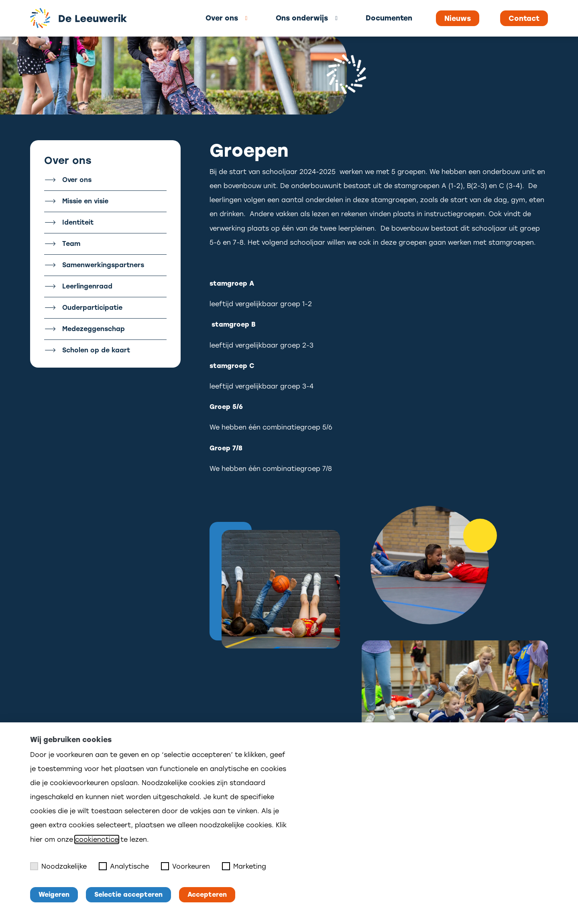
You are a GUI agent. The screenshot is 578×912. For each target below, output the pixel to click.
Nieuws (457, 18)
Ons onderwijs (302, 18)
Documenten (389, 18)
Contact (524, 18)
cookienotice (96, 839)
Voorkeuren (185, 866)
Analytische (124, 866)
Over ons (222, 18)
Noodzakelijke (58, 866)
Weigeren (54, 894)
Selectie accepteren (128, 894)
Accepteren (207, 894)
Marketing (244, 866)
